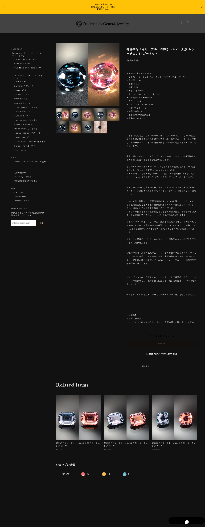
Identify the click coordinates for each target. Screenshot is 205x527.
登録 (41, 224)
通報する (145, 366)
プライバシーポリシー (24, 178)
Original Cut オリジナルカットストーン (28, 55)
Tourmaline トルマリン (25, 121)
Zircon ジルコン (22, 113)
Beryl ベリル (20, 92)
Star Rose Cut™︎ (22, 64)
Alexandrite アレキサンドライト (29, 143)
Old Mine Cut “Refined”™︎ (27, 69)
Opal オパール (21, 100)
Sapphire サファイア (24, 87)
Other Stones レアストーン (27, 134)
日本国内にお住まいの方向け (161, 354)
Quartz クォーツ (22, 104)
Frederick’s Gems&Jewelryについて (30, 164)
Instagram (20, 198)
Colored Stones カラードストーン (28, 78)
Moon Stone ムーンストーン (28, 130)
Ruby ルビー (20, 83)
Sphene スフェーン (23, 126)
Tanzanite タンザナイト (25, 109)
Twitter (18, 194)
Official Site (21, 202)
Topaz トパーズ (21, 139)
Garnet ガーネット (23, 117)
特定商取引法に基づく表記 (25, 182)
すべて (66, 474)
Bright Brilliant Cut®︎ (26, 60)
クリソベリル (20, 152)
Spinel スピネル (21, 96)
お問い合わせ (20, 174)
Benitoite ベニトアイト (25, 147)
